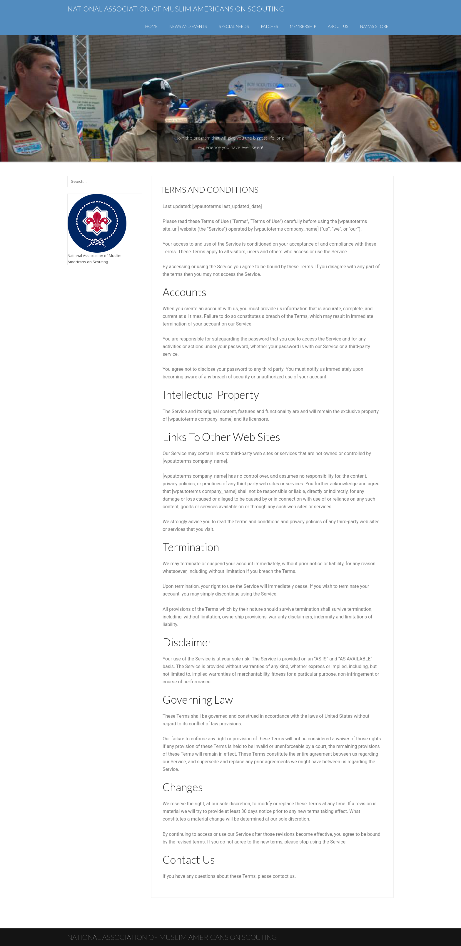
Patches (269, 26)
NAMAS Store (374, 26)
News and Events (188, 26)
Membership (303, 26)
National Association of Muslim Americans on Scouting (176, 8)
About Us (338, 26)
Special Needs (234, 26)
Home (151, 26)
